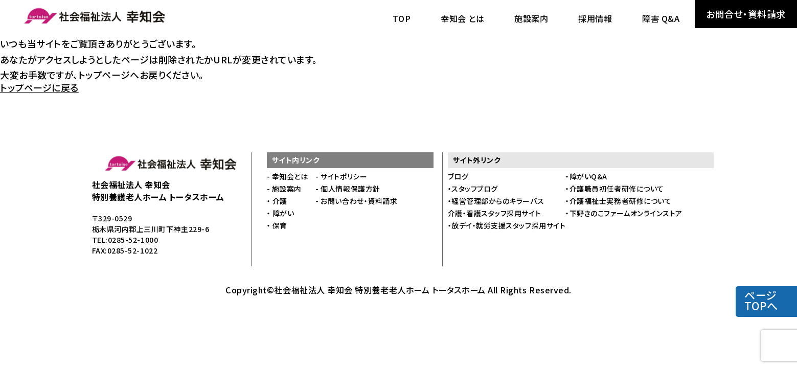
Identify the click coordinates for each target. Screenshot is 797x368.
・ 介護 (277, 201)
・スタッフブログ (473, 188)
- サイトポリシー (341, 176)
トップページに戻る (39, 87)
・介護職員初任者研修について (614, 188)
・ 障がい (280, 213)
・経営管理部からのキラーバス (496, 201)
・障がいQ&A (586, 176)
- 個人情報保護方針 (347, 188)
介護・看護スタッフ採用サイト (494, 213)
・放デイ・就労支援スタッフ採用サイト (507, 225)
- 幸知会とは (287, 176)
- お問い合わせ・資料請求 (356, 201)
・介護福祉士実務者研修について (618, 201)
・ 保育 (277, 225)
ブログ (458, 176)
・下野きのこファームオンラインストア (623, 213)
